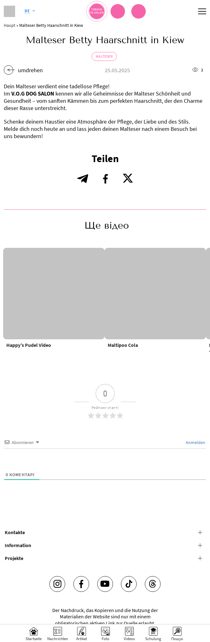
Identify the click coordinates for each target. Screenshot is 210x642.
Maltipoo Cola (123, 345)
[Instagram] (57, 584)
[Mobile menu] (202, 11)
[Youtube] (105, 584)
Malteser (104, 56)
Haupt (9, 25)
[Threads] (153, 584)
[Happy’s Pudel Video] (54, 293)
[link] (138, 11)
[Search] (177, 633)
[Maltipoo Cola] (155, 293)
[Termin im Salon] (96, 11)
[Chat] (118, 11)
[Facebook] (81, 584)
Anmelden (195, 442)
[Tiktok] (129, 584)
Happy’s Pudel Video (28, 345)
